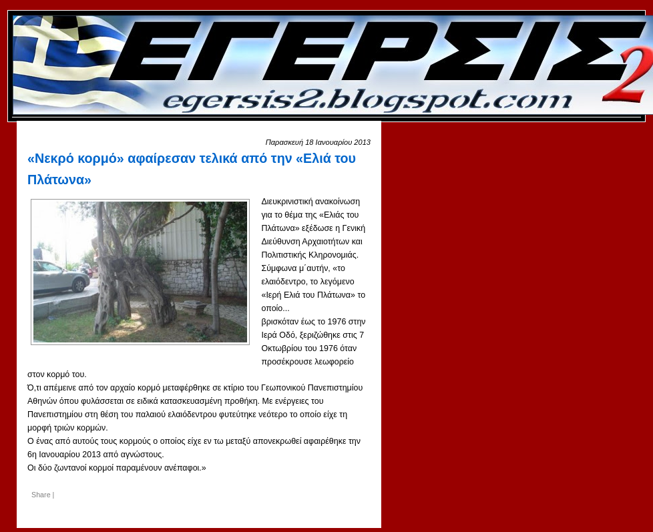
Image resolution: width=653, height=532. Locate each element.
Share (41, 495)
